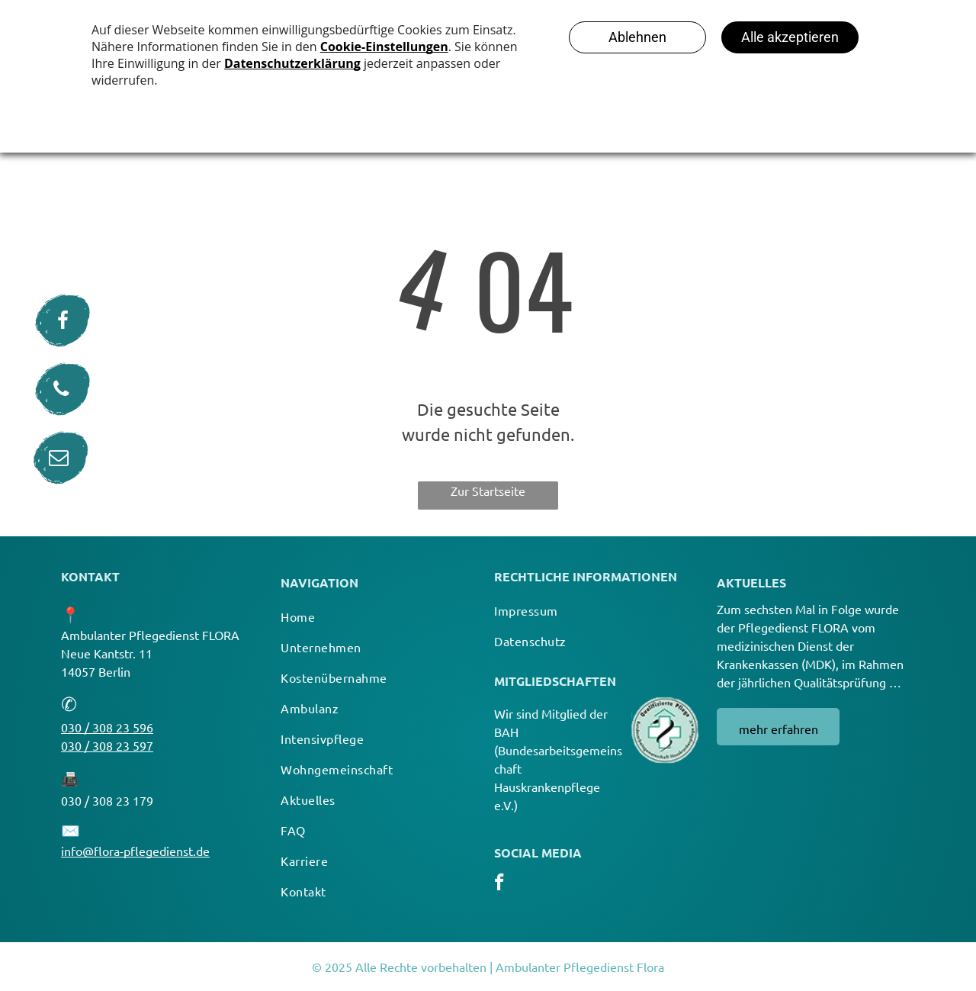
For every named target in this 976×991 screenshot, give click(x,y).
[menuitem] (376, 616)
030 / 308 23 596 (107, 727)
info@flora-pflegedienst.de (135, 850)
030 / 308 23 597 (107, 745)
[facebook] (499, 884)
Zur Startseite (488, 490)
